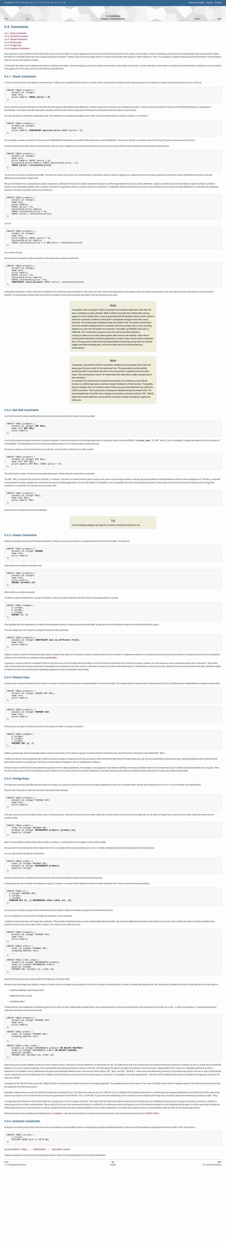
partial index (51, 692)
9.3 (13, 2)
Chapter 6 (58, 1181)
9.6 (27, 2)
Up (27, 19)
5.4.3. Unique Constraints (15, 39)
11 (35, 2)
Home (197, 19)
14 (48, 2)
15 (52, 2)
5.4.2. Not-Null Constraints (16, 36)
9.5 (22, 2)
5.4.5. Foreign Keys (12, 45)
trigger (127, 357)
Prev (6, 19)
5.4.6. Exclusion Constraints (16, 48)
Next (219, 19)
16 (56, 2)
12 (39, 2)
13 (44, 2)
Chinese (218, 2)
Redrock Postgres (197, 2)
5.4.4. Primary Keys (13, 42)
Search (210, 2)
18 (64, 2)
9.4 (18, 2)
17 (60, 2)
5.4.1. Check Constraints (15, 33)
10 (31, 2)
